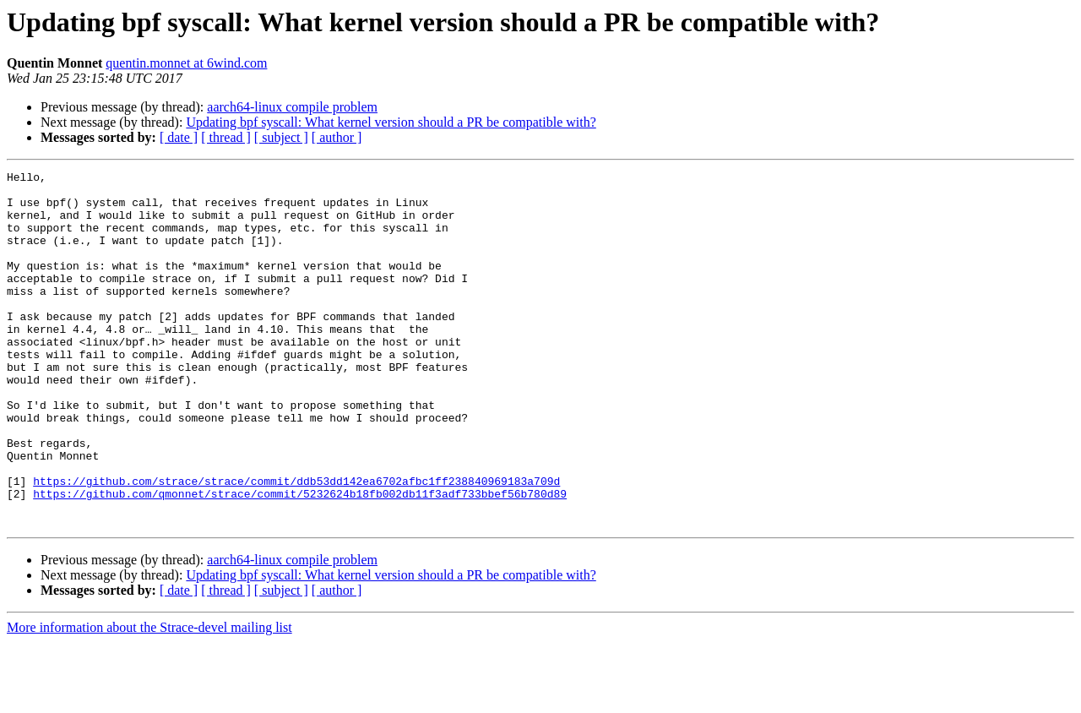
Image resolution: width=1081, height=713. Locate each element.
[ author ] (337, 137)
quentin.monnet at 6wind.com (186, 63)
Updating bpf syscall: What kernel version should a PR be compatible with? (390, 122)
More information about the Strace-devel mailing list (149, 698)
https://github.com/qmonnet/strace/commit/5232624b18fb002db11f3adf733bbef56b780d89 (300, 559)
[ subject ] (281, 137)
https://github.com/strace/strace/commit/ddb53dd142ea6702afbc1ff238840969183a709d (296, 544)
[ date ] (179, 137)
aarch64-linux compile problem (292, 107)
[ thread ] (226, 137)
